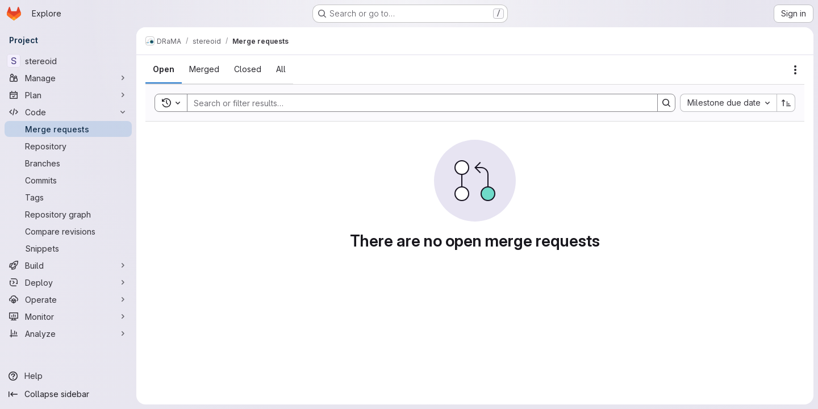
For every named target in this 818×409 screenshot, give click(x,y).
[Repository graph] (68, 214)
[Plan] (68, 95)
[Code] (68, 112)
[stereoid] (68, 61)
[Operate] (68, 299)
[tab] (163, 69)
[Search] (417, 103)
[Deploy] (68, 282)
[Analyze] (68, 333)
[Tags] (68, 197)
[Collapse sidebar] (68, 394)
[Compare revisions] (68, 231)
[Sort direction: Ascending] (786, 103)
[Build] (68, 265)
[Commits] (68, 180)
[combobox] (728, 103)
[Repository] (68, 146)
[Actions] (795, 70)
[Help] (68, 376)
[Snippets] (68, 248)
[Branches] (68, 163)
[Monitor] (68, 316)
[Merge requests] (68, 129)
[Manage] (68, 78)
